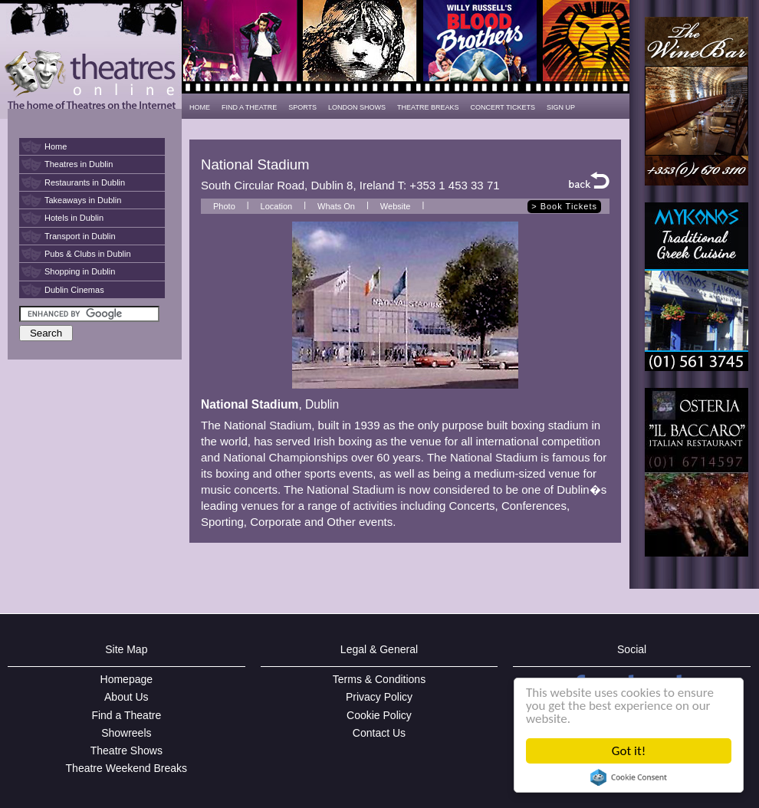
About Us (126, 697)
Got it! (629, 751)
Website (395, 206)
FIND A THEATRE (249, 107)
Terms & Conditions (379, 679)
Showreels (126, 733)
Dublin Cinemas (74, 289)
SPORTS (302, 107)
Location (277, 206)
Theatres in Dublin (78, 164)
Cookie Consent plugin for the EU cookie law (628, 777)
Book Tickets (568, 206)
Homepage (126, 679)
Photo (224, 206)
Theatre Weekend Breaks (127, 768)
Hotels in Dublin (74, 217)
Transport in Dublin (80, 236)
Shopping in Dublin (79, 271)
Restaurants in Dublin (84, 182)
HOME (199, 107)
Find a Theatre (126, 715)
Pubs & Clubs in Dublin (87, 253)
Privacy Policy (379, 697)
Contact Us (379, 733)
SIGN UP (561, 107)
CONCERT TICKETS (502, 107)
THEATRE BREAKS (427, 107)
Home (55, 146)
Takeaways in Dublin (82, 200)
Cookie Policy (379, 715)
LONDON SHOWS (357, 107)
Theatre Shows (126, 750)
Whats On (336, 206)
